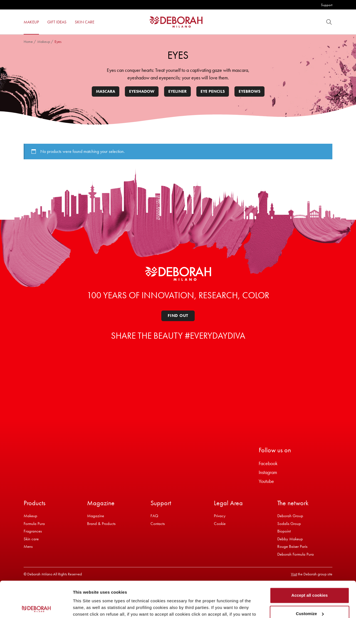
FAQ (154, 516)
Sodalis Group (289, 523)
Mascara (105, 91)
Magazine (95, 516)
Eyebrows (249, 91)
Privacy (220, 516)
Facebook (268, 463)
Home (28, 41)
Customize (310, 577)
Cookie (220, 523)
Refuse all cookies (309, 595)
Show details (86, 607)
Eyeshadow (141, 91)
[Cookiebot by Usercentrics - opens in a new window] (36, 607)
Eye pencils (213, 91)
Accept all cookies (309, 559)
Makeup (43, 41)
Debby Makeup (290, 539)
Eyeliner (177, 91)
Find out (178, 315)
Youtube (266, 481)
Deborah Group (290, 516)
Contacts (157, 523)
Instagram (268, 472)
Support (326, 5)
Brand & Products (101, 523)
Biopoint (284, 531)
